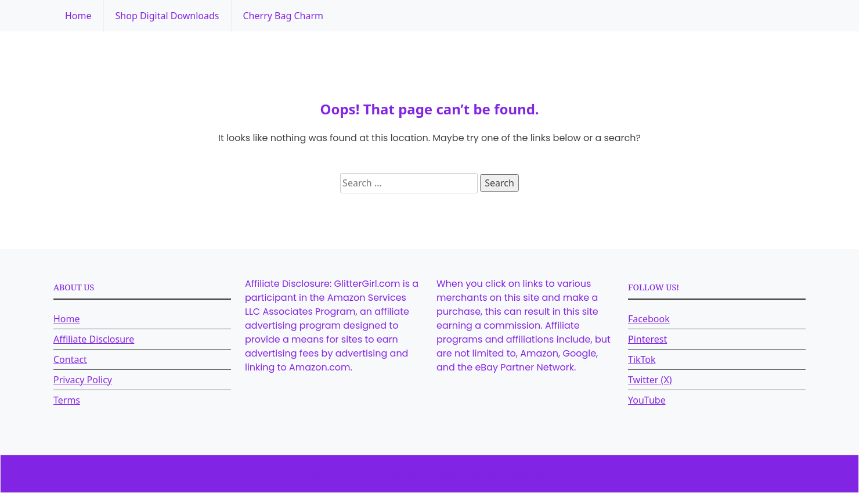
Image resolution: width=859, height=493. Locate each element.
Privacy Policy (82, 379)
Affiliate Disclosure (93, 339)
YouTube (647, 400)
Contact (70, 359)
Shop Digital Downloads (167, 15)
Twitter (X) (650, 379)
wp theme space (521, 473)
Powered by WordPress (350, 473)
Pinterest (647, 339)
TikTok (642, 359)
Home (78, 15)
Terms (66, 400)
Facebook (649, 318)
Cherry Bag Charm (283, 15)
